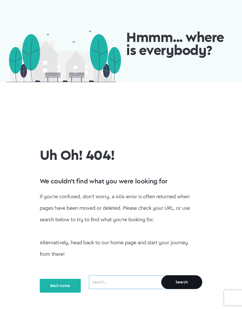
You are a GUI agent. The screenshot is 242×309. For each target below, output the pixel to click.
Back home (60, 285)
